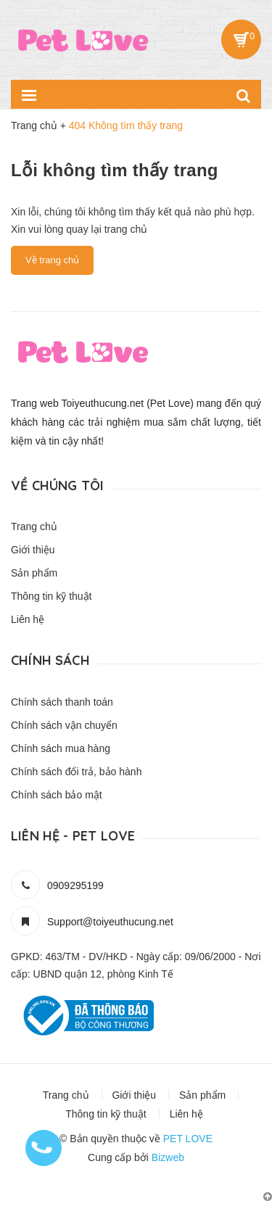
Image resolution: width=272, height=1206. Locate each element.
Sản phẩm (34, 573)
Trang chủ (34, 526)
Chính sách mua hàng (60, 748)
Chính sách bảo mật (56, 795)
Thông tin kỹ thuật (51, 596)
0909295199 (75, 885)
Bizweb (168, 1157)
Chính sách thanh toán (62, 702)
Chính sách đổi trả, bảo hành (76, 771)
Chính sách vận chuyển (64, 725)
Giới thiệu (33, 549)
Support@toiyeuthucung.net (110, 922)
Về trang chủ (52, 260)
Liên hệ (27, 619)
